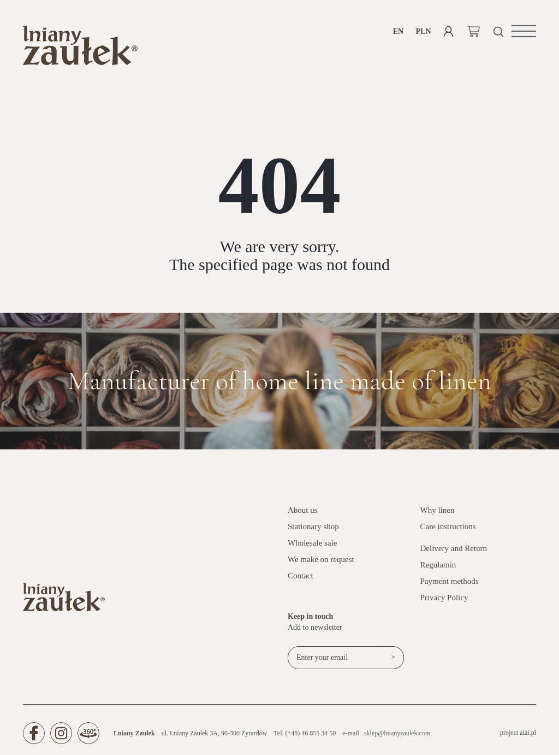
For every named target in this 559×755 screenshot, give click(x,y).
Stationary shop (313, 526)
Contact (300, 575)
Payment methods (449, 581)
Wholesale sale (312, 543)
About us (303, 510)
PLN (423, 31)
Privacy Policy (444, 597)
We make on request (321, 559)
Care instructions (448, 526)
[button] (524, 31)
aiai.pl (528, 732)
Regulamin (438, 564)
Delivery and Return (453, 548)
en (398, 31)
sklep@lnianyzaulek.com (397, 733)
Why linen (437, 510)
